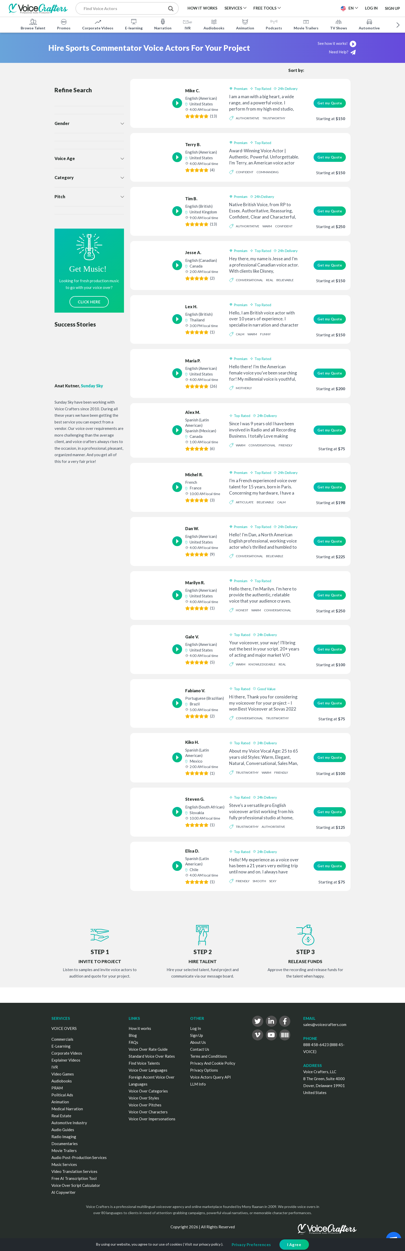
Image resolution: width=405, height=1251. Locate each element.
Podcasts (274, 24)
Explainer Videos (65, 1060)
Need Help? (342, 52)
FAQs (133, 1042)
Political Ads (62, 1094)
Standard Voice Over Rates (152, 1056)
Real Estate (61, 1115)
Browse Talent (33, 24)
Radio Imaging (63, 1136)
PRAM (57, 1088)
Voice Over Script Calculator (75, 1185)
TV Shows (338, 24)
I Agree (294, 1244)
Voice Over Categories (148, 1091)
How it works (140, 1028)
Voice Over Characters (148, 1112)
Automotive (369, 24)
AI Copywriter (63, 1192)
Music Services (64, 1164)
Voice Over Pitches (145, 1105)
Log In (195, 1028)
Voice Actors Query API (210, 1077)
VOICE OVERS (64, 1028)
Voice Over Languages (148, 1070)
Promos (64, 24)
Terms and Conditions (208, 1056)
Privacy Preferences (251, 1244)
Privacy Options (204, 1070)
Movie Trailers (306, 24)
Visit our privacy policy (203, 1244)
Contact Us (199, 1049)
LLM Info (198, 1084)
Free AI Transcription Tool (74, 1178)
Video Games (62, 1074)
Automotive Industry (69, 1122)
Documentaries (64, 1143)
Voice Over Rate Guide (148, 1049)
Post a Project (316, 8)
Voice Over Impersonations (152, 1118)
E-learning (134, 24)
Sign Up (392, 8)
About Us (198, 1042)
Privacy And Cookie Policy (212, 1063)
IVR (187, 24)
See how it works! (337, 43)
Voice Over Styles (144, 1098)
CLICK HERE (89, 301)
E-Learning (61, 1046)
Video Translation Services (74, 1171)
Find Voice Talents (144, 1063)
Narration (163, 24)
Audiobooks (214, 24)
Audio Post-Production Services (79, 1157)
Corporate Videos (97, 24)
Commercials (62, 1039)
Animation (245, 24)
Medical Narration (67, 1108)
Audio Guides (62, 1129)
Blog (133, 1035)
